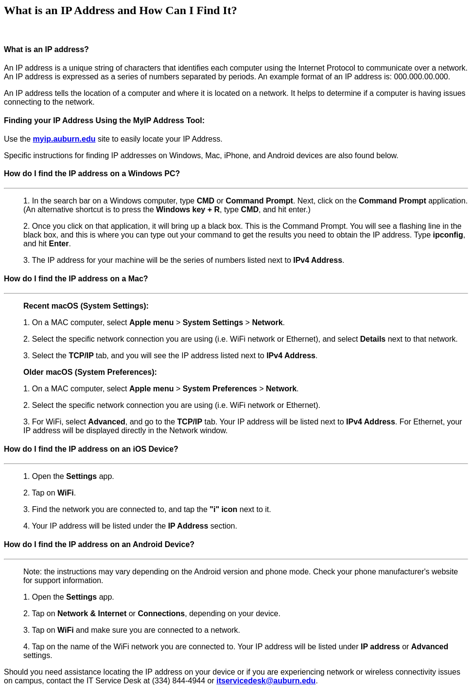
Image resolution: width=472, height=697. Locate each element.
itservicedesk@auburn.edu (265, 681)
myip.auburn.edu (64, 139)
